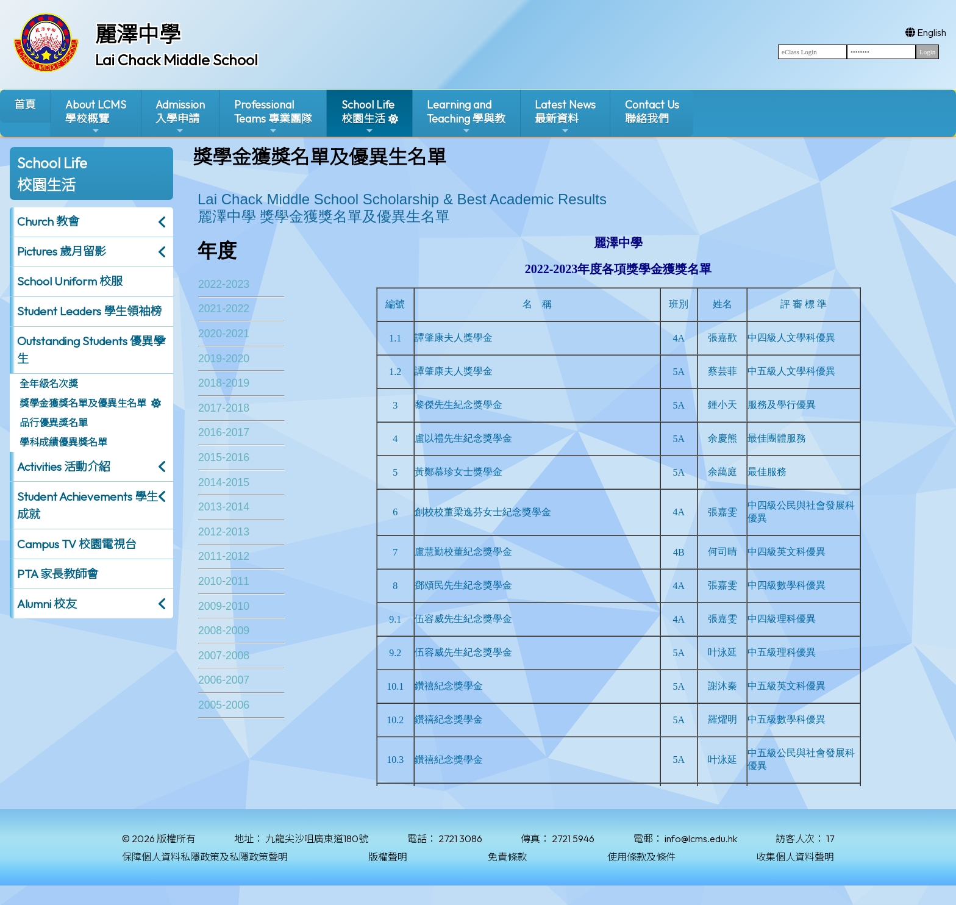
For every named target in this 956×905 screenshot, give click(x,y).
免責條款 (507, 857)
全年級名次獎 (49, 383)
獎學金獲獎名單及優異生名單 (83, 403)
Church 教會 (48, 221)
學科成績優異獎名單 (63, 442)
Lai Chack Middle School (176, 60)
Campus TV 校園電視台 (77, 544)
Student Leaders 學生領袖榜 (89, 311)
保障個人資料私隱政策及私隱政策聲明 (205, 857)
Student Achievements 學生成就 (87, 505)
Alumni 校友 (47, 603)
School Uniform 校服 (70, 281)
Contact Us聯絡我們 (652, 112)
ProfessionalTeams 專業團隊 (273, 117)
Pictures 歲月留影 (61, 251)
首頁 (25, 105)
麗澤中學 (137, 34)
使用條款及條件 (641, 857)
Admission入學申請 (180, 117)
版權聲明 (387, 857)
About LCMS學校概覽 (95, 117)
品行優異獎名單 (54, 423)
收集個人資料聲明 (795, 857)
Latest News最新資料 (565, 117)
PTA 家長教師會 (57, 574)
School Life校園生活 (367, 117)
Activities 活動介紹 (63, 466)
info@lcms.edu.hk (701, 838)
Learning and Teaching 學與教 (466, 117)
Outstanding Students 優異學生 (91, 350)
